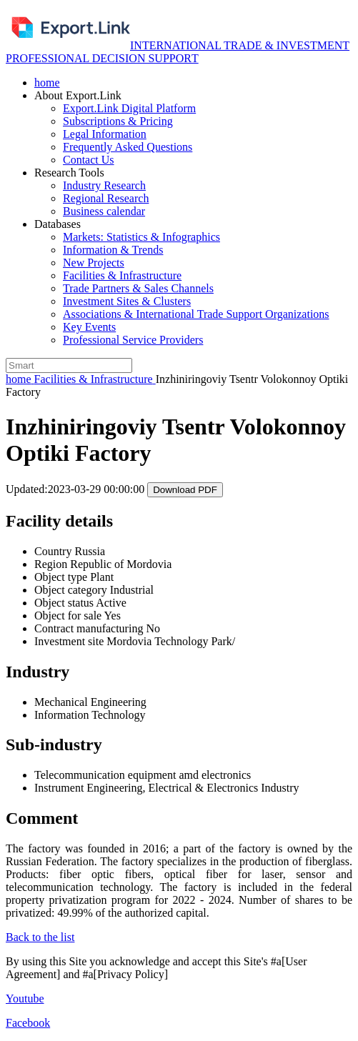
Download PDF (185, 489)
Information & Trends (113, 250)
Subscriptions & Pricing (118, 121)
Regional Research (106, 198)
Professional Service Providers (133, 340)
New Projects (93, 262)
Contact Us (88, 160)
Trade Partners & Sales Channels (138, 288)
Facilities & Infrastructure (122, 275)
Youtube (25, 998)
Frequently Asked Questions (127, 147)
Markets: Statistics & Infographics (141, 237)
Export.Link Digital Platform (129, 108)
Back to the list (40, 937)
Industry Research (104, 185)
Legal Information (104, 134)
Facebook (28, 1023)
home (47, 82)
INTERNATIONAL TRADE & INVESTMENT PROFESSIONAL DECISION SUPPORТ (177, 51)
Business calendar (104, 211)
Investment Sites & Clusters (127, 301)
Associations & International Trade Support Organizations (196, 314)
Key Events (89, 327)
